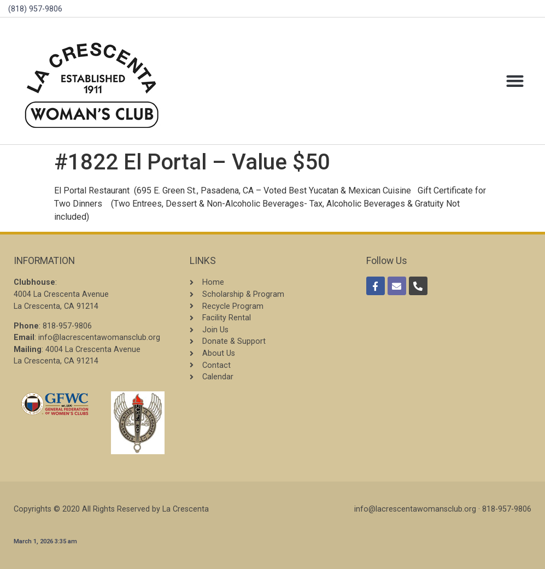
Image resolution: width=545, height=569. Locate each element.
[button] (515, 81)
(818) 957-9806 (35, 9)
